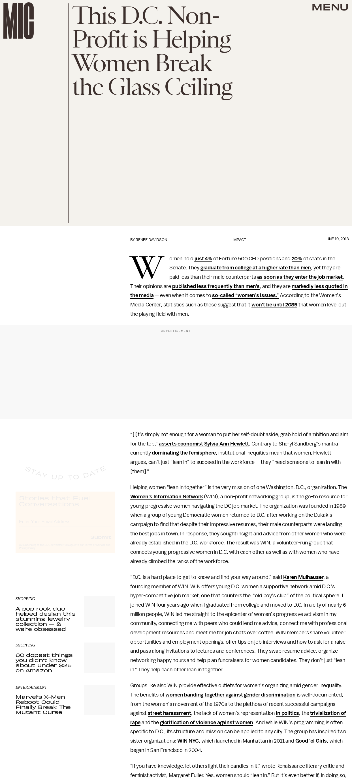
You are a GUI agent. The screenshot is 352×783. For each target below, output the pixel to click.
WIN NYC (188, 741)
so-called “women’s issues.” (245, 295)
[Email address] (65, 526)
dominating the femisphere (184, 453)
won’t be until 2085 (274, 305)
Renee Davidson (151, 240)
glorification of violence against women (206, 722)
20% (297, 258)
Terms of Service (94, 550)
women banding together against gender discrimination (230, 695)
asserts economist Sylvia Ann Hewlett (204, 444)
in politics (287, 713)
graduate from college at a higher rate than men (255, 268)
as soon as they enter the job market (300, 277)
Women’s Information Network (166, 496)
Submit (100, 542)
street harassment (169, 713)
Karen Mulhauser (303, 577)
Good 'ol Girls (311, 741)
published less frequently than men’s (216, 286)
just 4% (203, 258)
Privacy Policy (27, 553)
